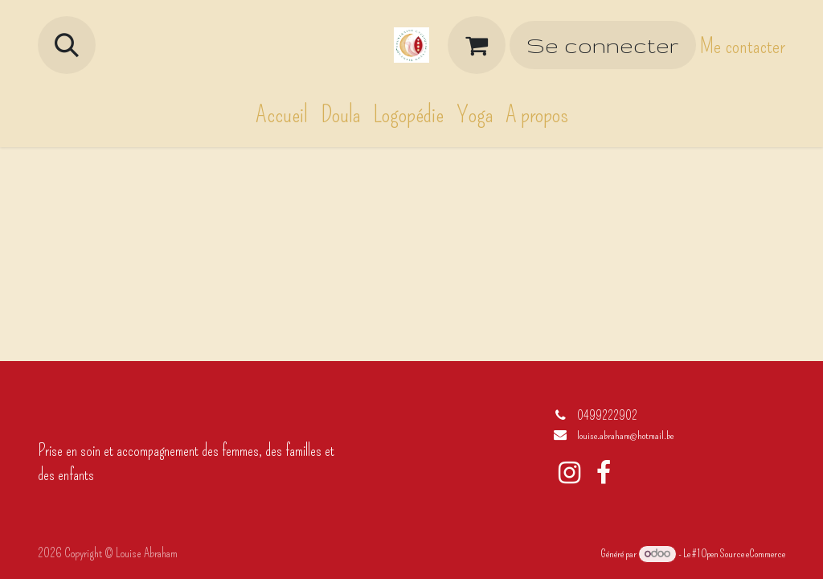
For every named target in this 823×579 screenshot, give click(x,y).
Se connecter (602, 45)
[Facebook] (603, 473)
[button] (67, 45)
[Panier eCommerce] (477, 45)
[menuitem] (281, 114)
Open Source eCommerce (743, 554)
